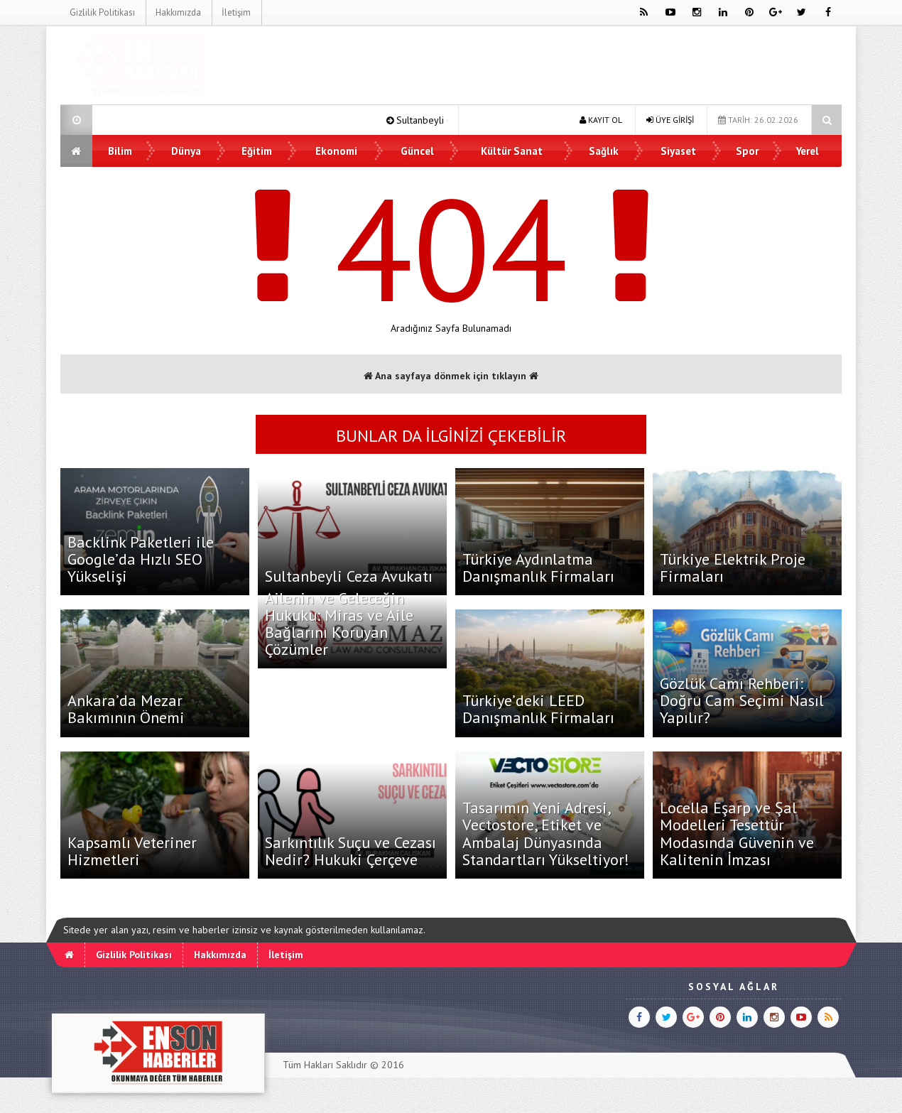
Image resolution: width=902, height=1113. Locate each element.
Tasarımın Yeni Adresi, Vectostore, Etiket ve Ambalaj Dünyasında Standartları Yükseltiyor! (545, 833)
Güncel (417, 151)
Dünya (186, 151)
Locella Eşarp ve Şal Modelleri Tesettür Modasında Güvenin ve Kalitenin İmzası (737, 833)
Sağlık (604, 151)
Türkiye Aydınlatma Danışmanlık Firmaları (538, 567)
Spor (747, 151)
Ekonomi (336, 151)
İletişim (236, 12)
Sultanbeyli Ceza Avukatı (349, 576)
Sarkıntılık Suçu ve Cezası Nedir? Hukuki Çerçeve (350, 850)
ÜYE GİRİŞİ (670, 119)
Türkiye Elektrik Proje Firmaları (732, 567)
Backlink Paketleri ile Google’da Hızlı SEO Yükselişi (140, 559)
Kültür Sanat (512, 151)
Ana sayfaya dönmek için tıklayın (451, 375)
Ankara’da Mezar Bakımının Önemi (126, 708)
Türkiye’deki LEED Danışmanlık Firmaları (538, 708)
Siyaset (678, 151)
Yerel (807, 151)
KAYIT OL (601, 119)
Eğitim (256, 151)
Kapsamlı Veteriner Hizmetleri (132, 850)
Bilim (120, 151)
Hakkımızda (178, 12)
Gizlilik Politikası (102, 12)
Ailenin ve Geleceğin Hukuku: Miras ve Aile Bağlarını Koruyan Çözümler (339, 624)
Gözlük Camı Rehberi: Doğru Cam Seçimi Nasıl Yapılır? (742, 700)
